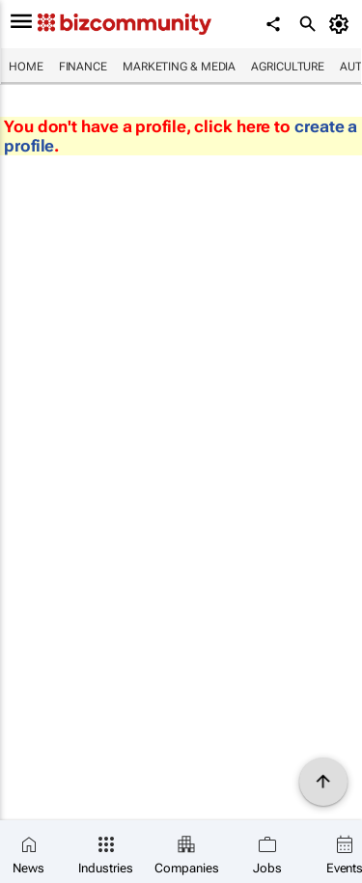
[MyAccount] (342, 24)
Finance (83, 66)
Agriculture (287, 66)
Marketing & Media (179, 66)
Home (26, 66)
